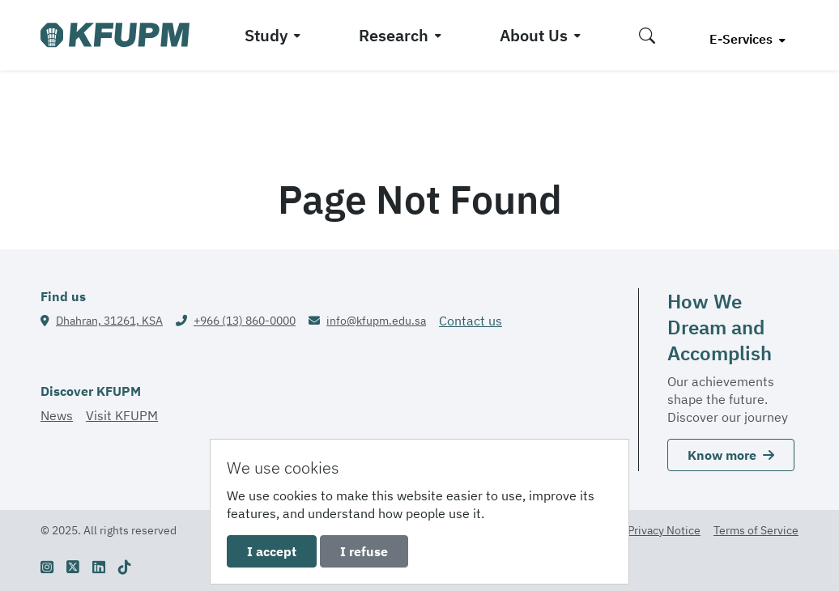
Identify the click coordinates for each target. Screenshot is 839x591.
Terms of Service (756, 530)
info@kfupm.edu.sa (376, 320)
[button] (647, 35)
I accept (271, 551)
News (56, 415)
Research (393, 35)
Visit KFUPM (122, 415)
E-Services (742, 39)
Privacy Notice (664, 530)
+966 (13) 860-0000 (245, 320)
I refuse (364, 551)
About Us (534, 35)
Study (266, 35)
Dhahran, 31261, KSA (109, 320)
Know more (731, 455)
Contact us (470, 321)
